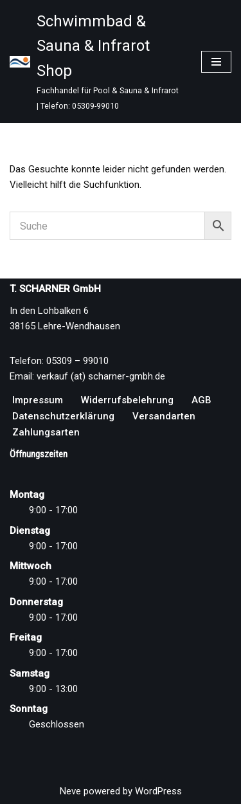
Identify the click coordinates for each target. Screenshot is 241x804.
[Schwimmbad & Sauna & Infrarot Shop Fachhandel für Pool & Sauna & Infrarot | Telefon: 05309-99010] (96, 61)
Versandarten (163, 416)
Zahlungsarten (46, 432)
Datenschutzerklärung (63, 416)
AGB (201, 400)
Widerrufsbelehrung (127, 400)
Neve (70, 791)
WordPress (158, 791)
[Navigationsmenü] (216, 62)
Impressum (37, 400)
